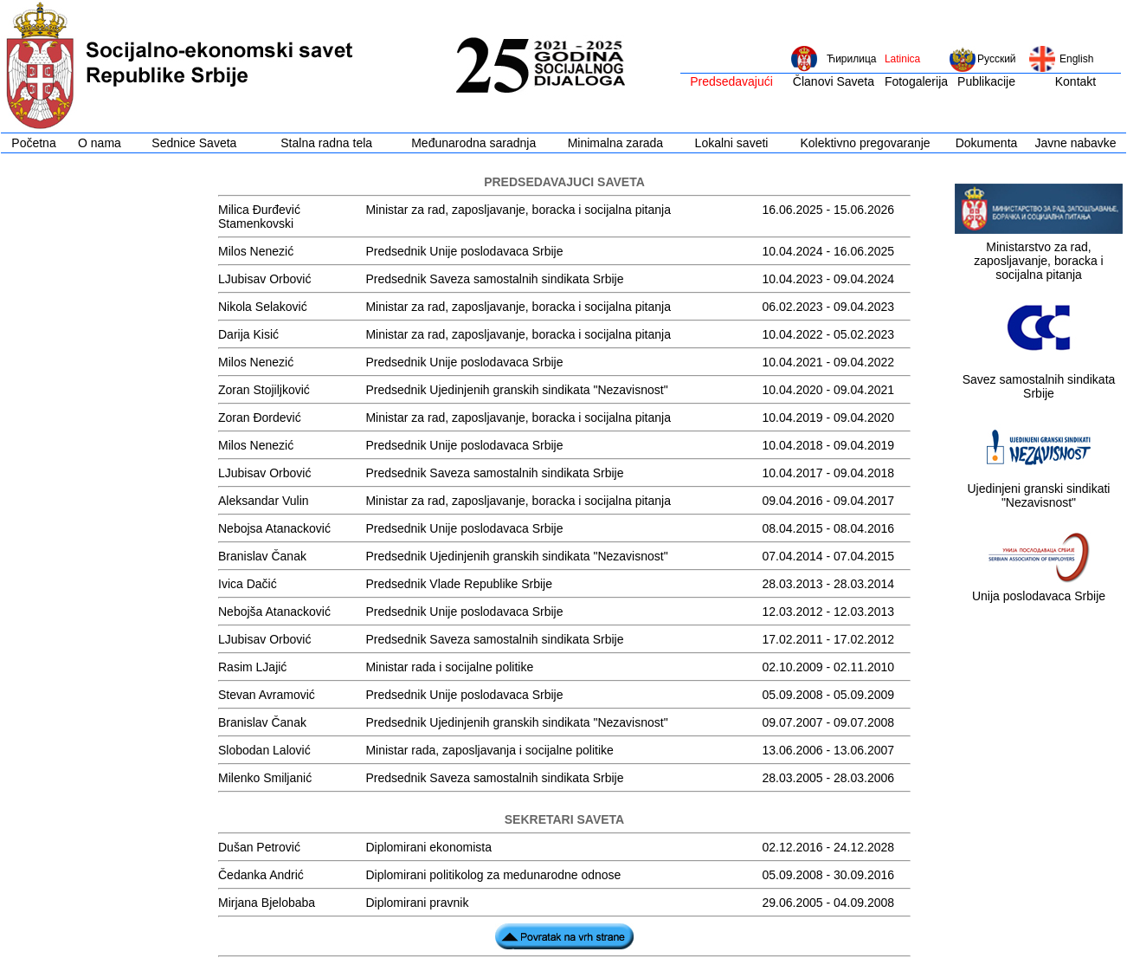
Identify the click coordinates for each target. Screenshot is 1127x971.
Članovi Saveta (833, 81)
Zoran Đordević (259, 417)
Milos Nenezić (255, 251)
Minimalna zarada (616, 143)
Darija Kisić (248, 334)
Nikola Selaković (262, 307)
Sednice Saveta (193, 143)
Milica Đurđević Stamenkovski (259, 216)
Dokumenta (987, 143)
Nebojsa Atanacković (274, 528)
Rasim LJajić (252, 667)
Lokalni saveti (732, 143)
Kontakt (1075, 81)
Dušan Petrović (259, 847)
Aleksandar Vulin (263, 501)
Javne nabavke (1075, 143)
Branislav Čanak (262, 556)
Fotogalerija (916, 81)
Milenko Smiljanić (265, 778)
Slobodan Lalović (264, 750)
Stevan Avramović (266, 695)
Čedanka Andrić (261, 875)
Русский (996, 59)
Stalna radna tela (326, 143)
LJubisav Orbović (264, 279)
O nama (99, 143)
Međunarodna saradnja (473, 143)
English (1076, 59)
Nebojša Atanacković (274, 611)
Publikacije (986, 81)
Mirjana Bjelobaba (266, 903)
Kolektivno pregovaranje (865, 143)
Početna (33, 143)
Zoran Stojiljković (264, 390)
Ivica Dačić (247, 584)
